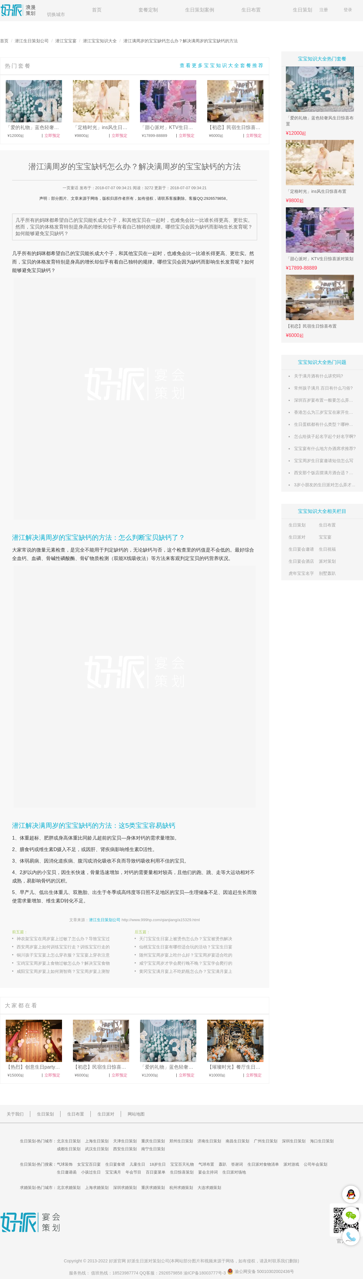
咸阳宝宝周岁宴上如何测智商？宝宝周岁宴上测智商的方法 (70, 971)
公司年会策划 (315, 1164)
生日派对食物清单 (263, 1164)
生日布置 (251, 9)
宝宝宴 (325, 537)
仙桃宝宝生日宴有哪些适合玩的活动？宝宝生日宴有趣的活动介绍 (192, 946)
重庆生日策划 (153, 1141)
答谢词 (237, 1164)
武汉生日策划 (97, 1149)
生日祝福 (327, 549)
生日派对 (297, 537)
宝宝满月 (113, 1172)
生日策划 (302, 9)
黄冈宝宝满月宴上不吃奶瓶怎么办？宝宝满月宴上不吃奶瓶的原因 (192, 971)
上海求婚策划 (97, 1187)
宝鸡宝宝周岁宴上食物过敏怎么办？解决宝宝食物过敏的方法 (70, 963)
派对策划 (327, 561)
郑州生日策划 (181, 1141)
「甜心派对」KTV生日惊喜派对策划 (319, 258)
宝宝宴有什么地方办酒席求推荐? (325, 448)
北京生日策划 (68, 1141)
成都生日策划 (68, 1149)
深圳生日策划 (294, 1141)
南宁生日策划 (153, 1149)
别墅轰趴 (327, 573)
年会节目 (133, 1172)
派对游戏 (291, 1164)
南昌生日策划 (237, 1141)
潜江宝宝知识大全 (100, 40)
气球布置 (206, 1164)
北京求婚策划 (68, 1187)
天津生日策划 (125, 1141)
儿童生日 (137, 1164)
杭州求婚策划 (181, 1187)
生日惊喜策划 (182, 1172)
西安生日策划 (125, 1149)
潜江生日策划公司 (32, 40)
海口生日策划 (322, 1141)
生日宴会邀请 (301, 549)
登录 (348, 9)
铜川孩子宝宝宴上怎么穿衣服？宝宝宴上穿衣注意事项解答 (70, 955)
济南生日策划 (209, 1141)
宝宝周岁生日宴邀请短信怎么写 (323, 460)
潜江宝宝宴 (66, 40)
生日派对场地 (234, 1172)
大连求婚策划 (209, 1187)
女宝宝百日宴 (89, 1164)
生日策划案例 (199, 9)
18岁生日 (158, 1164)
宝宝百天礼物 (182, 1164)
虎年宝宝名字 (301, 573)
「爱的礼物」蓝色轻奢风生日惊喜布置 (320, 120)
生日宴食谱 (115, 1164)
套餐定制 (148, 9)
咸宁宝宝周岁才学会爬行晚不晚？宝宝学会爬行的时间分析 (192, 963)
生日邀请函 (67, 1172)
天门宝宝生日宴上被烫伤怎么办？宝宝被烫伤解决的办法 (192, 938)
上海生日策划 (97, 1141)
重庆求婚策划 (153, 1187)
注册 (323, 9)
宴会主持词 (208, 1172)
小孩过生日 (91, 1172)
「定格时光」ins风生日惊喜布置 (316, 191)
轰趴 (223, 1164)
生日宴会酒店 (301, 561)
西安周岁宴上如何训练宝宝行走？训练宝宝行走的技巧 (67, 946)
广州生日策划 (265, 1141)
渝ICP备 (205, 1273)
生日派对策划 (148, 1260)
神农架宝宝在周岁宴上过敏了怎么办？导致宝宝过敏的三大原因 (70, 938)
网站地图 (136, 1114)
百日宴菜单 (155, 1172)
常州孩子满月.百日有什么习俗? (323, 388)
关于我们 (15, 1114)
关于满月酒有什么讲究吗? (318, 376)
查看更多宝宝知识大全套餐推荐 (222, 65)
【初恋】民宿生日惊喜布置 (311, 326)
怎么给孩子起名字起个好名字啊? (325, 436)
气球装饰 (65, 1164)
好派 (113, 1260)
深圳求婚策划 (125, 1187)
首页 (97, 9)
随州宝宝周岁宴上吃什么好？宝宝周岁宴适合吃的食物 (190, 955)
